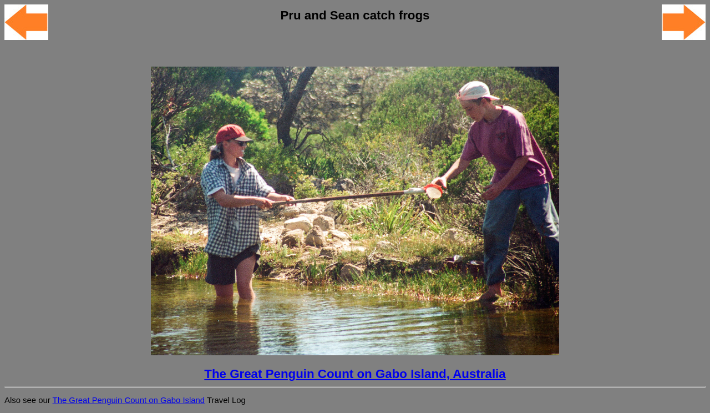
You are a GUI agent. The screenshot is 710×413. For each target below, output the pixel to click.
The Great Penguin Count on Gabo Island (129, 400)
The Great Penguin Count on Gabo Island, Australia (354, 374)
